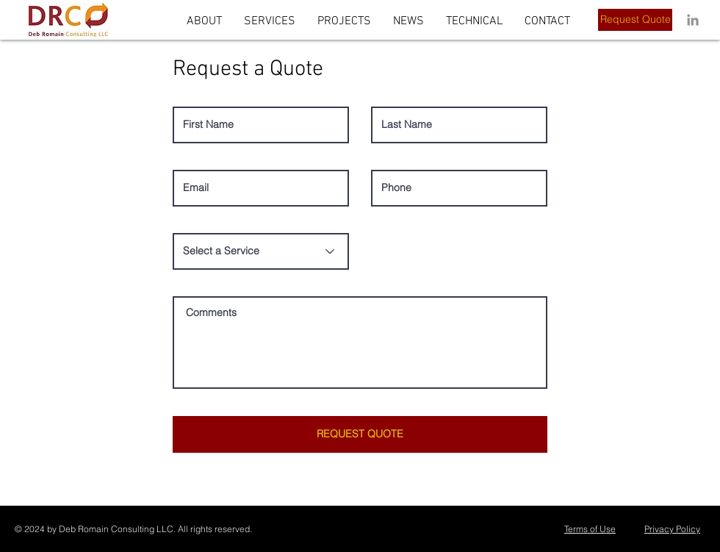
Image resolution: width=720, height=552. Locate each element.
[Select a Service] (261, 251)
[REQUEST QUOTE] (360, 434)
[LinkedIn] (693, 20)
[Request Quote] (635, 20)
